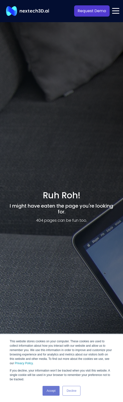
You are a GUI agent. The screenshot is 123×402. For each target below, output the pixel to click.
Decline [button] (71, 390)
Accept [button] (51, 390)
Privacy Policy (24, 363)
